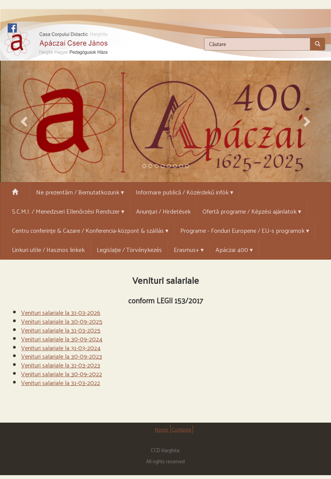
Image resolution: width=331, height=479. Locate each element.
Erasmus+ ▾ (189, 249)
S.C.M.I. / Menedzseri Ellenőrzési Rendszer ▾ (68, 211)
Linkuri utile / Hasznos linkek (48, 249)
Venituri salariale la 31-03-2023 (60, 364)
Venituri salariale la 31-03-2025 (60, 330)
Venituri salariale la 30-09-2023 (61, 356)
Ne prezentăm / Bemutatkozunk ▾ (80, 192)
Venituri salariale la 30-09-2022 (61, 373)
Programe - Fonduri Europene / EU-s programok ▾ (244, 230)
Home (162, 429)
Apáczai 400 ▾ (234, 249)
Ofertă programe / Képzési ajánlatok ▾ (252, 211)
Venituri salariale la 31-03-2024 (60, 347)
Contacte (181, 429)
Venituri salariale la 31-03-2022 (60, 382)
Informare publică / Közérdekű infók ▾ (184, 192)
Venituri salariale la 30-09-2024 (61, 338)
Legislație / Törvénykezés (129, 249)
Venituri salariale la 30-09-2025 (61, 321)
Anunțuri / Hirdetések (163, 211)
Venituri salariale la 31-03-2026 (60, 312)
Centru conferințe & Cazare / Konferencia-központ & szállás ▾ (90, 230)
